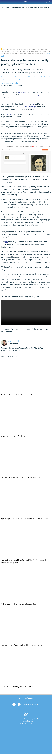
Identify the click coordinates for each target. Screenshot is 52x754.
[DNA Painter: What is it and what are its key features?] (26, 458)
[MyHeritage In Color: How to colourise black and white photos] (26, 499)
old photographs (37, 95)
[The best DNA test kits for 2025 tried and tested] (26, 375)
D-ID (32, 104)
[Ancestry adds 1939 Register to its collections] (26, 667)
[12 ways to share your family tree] (26, 416)
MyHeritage (22, 92)
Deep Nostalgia (30, 107)
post (6, 242)
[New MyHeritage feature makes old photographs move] (26, 625)
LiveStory (9, 114)
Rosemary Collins (14, 341)
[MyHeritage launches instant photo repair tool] (26, 584)
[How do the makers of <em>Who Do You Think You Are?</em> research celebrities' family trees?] (26, 540)
